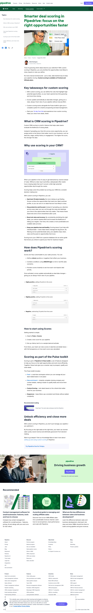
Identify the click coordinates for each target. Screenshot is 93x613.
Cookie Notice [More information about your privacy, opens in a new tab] (17, 606)
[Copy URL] (12, 48)
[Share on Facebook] (2, 48)
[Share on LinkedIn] (6, 48)
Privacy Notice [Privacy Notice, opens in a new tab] (26, 606)
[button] (5, 603)
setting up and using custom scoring (35, 440)
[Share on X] (9, 48)
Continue (61, 604)
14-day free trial (38, 111)
